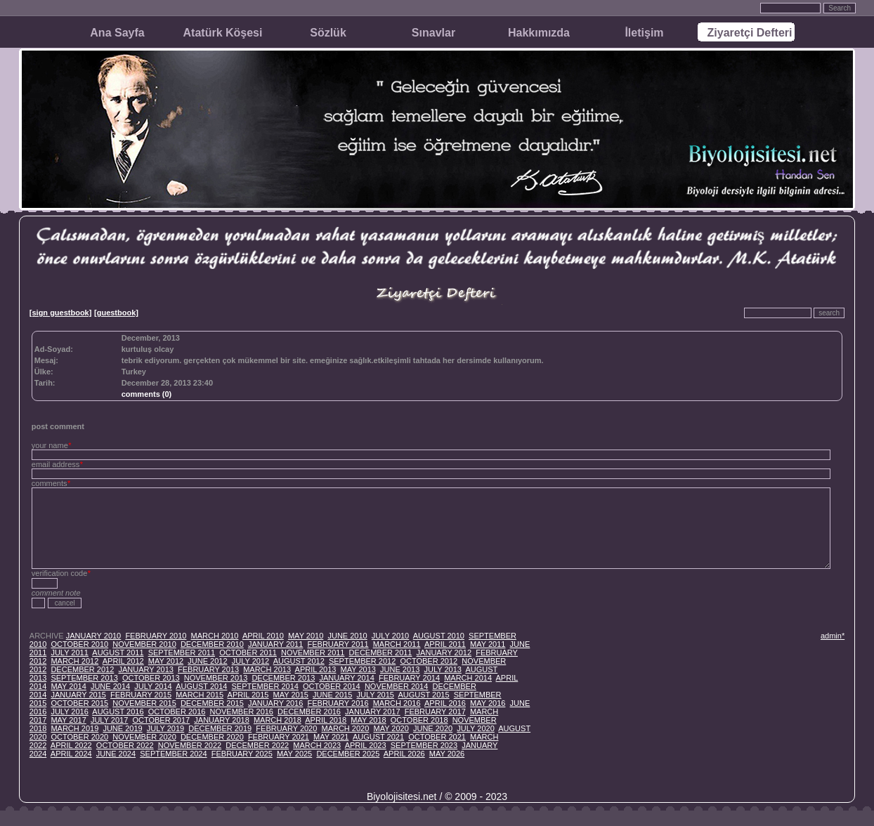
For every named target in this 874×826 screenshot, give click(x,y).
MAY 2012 (165, 661)
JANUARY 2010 (93, 635)
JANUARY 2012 (444, 652)
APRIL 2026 (404, 753)
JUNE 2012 (207, 661)
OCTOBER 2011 (248, 652)
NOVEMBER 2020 (144, 737)
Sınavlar (433, 33)
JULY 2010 (390, 635)
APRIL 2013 (316, 669)
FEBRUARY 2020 (286, 728)
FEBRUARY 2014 (409, 678)
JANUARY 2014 (346, 678)
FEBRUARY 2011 (337, 644)
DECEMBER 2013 (283, 678)
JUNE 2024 (116, 753)
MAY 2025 (294, 753)
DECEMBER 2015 (212, 703)
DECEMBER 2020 (212, 737)
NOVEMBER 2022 (189, 745)
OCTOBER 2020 (79, 737)
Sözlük (328, 33)
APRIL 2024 (71, 753)
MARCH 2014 (468, 678)
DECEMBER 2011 (380, 652)
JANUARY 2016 (275, 703)
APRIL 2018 (325, 720)
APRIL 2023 (365, 745)
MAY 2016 (487, 703)
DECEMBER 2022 (257, 745)
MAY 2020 (390, 728)
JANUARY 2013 (145, 669)
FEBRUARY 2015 (140, 694)
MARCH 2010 (215, 635)
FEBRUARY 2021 (278, 737)
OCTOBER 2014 (331, 686)
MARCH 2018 (277, 720)
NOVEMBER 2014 (396, 686)
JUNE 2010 (347, 635)
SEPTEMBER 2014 (265, 686)
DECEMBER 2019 (220, 728)
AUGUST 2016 (117, 711)
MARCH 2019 (74, 728)
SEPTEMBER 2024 (173, 753)
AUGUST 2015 (423, 694)
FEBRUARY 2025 (242, 753)
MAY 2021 (330, 737)
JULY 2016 (69, 711)
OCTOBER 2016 (177, 711)
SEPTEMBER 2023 (424, 745)
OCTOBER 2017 (161, 720)
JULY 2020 (475, 728)
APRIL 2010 (263, 635)
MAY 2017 (68, 720)
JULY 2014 (152, 686)
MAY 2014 (68, 686)
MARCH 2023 (317, 745)
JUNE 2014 (110, 686)
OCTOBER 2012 (428, 661)
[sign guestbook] (61, 312)
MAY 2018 (368, 720)
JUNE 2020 (432, 728)
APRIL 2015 (248, 694)
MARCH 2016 (397, 703)
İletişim (644, 33)
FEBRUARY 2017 (435, 711)
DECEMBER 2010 (212, 644)
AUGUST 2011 (117, 652)
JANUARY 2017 (372, 711)
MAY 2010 (305, 635)
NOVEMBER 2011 (312, 652)
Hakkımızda (539, 33)
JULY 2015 (374, 694)
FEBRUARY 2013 (208, 669)
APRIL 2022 (71, 745)
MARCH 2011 (397, 644)
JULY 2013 (442, 669)
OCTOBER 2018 (419, 720)
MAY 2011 (487, 644)
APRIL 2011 (445, 644)
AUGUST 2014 (201, 686)
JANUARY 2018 (221, 720)
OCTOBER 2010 (79, 644)
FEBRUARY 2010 (155, 635)
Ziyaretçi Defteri (750, 33)
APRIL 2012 (123, 661)
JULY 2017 (109, 720)
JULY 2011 (69, 652)
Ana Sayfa (117, 33)
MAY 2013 (358, 669)
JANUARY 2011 (275, 644)
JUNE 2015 (332, 694)
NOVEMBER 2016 (241, 711)
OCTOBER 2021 (437, 737)
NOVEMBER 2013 (215, 678)
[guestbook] (116, 312)
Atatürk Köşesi (223, 33)
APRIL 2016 (445, 703)
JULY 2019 (165, 728)
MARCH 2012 (74, 661)
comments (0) (147, 394)
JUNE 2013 (399, 669)
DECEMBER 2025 (347, 753)
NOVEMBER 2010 (144, 644)
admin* (832, 635)
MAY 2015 (290, 694)
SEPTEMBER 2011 (181, 652)
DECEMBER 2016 (309, 711)
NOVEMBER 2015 (144, 703)
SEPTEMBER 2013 (84, 678)
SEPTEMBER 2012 (362, 661)
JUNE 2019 (122, 728)
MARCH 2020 (345, 728)
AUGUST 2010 (438, 635)
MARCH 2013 (267, 669)
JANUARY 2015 (78, 694)
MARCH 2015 (199, 694)
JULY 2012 (250, 661)
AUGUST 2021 (378, 737)
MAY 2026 (446, 753)
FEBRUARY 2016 (337, 703)
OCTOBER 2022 (125, 745)
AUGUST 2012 (299, 661)
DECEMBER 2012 (82, 669)
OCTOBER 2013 (151, 678)
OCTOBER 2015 (79, 703)
